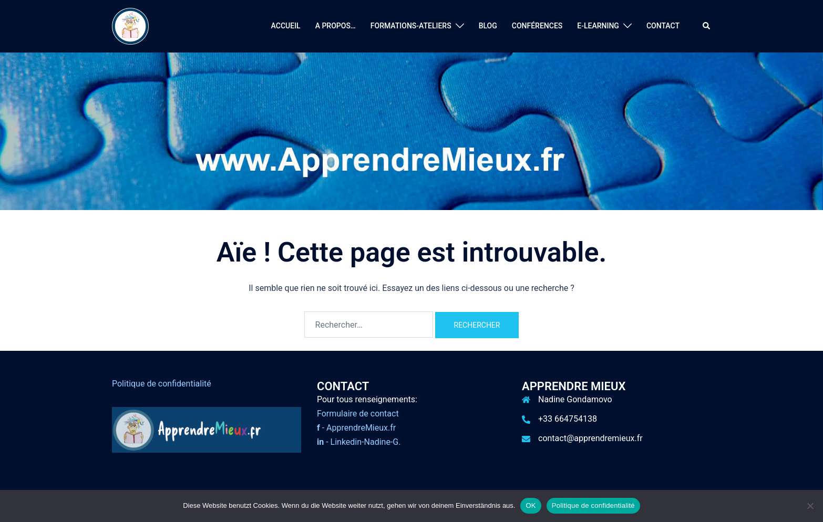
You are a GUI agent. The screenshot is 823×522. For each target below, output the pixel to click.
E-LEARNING (598, 26)
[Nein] (810, 505)
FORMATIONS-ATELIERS (411, 26)
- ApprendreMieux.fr (356, 428)
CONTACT (663, 26)
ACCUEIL (286, 26)
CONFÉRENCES (537, 26)
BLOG (488, 26)
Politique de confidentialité (161, 384)
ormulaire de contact (360, 414)
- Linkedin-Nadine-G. (358, 442)
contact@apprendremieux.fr (590, 438)
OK (531, 505)
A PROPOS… (335, 26)
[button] (707, 26)
